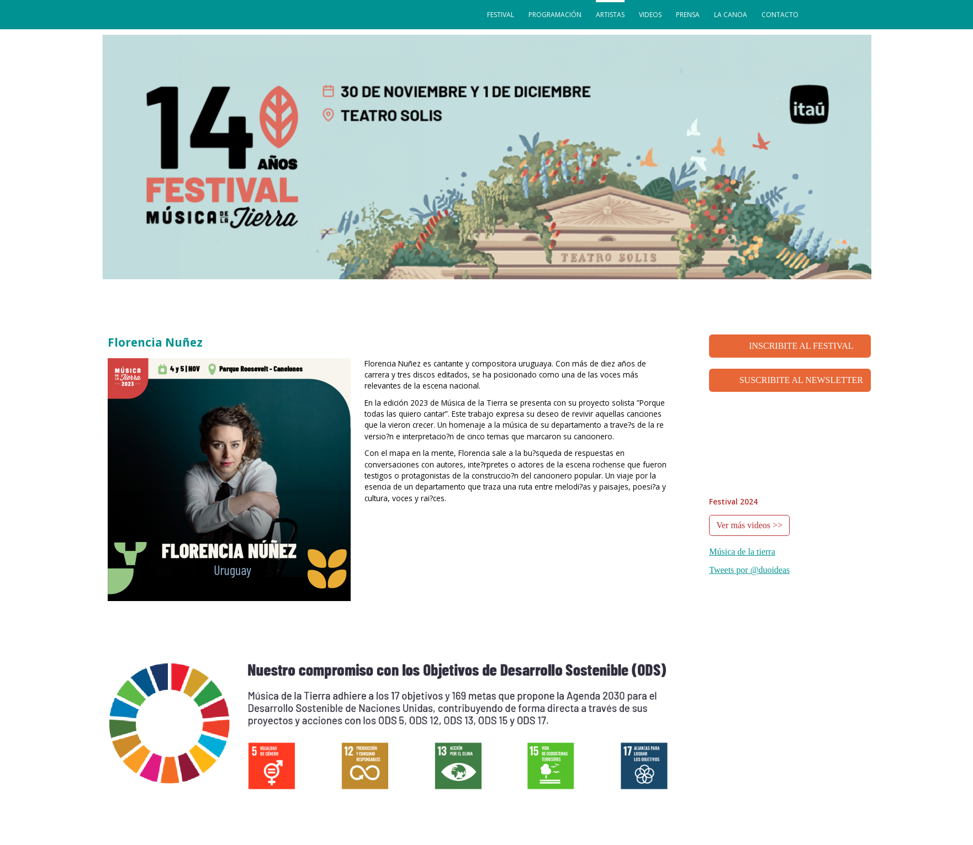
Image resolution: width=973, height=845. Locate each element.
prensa (688, 14)
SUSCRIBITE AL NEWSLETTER (801, 380)
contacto (780, 14)
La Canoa (730, 14)
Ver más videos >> (749, 525)
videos (650, 14)
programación (554, 14)
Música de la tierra (742, 551)
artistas (610, 14)
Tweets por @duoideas (749, 570)
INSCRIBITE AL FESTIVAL (801, 345)
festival (500, 14)
